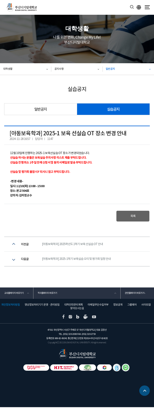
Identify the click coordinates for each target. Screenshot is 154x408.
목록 (132, 216)
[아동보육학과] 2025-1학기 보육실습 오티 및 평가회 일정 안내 (76, 259)
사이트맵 (146, 305)
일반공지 (110, 69)
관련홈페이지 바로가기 (134, 293)
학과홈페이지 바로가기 (47, 293)
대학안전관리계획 (73, 305)
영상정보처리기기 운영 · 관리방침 (42, 305)
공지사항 (59, 69)
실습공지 (113, 109)
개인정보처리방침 (10, 305)
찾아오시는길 (77, 309)
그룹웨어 (132, 305)
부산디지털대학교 (21, 7)
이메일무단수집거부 (98, 305)
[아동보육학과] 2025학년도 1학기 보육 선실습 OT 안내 (72, 244)
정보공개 (117, 305)
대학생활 (7, 69)
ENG (139, 7)
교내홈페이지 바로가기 (14, 293)
